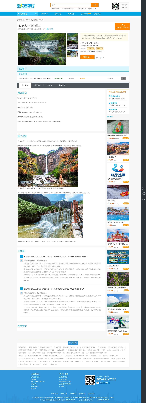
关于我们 (73, 394)
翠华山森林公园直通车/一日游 (75, 353)
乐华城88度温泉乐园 (69, 347)
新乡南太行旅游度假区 (92, 361)
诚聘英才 (82, 394)
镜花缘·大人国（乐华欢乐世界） (86, 347)
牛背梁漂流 (57, 347)
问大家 (49, 85)
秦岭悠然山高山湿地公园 (118, 358)
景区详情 (37, 85)
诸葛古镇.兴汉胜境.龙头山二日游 (52, 355)
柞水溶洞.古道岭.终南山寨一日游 (76, 350)
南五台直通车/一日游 (39, 353)
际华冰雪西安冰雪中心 (68, 8)
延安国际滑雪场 (23, 364)
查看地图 (50, 29)
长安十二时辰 (92, 8)
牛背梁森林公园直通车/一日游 (56, 353)
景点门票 (64, 394)
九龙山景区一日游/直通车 (73, 358)
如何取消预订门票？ (65, 381)
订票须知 (33, 379)
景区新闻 (84, 14)
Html (97, 397)
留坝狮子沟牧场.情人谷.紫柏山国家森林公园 (51, 358)
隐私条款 (91, 394)
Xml (100, 397)
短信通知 (33, 388)
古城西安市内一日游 (24, 353)
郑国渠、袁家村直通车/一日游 (96, 350)
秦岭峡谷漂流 (55, 8)
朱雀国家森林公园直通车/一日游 (28, 350)
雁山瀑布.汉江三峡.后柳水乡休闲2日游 (30, 355)
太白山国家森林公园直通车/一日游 (96, 353)
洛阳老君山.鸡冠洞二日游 (110, 355)
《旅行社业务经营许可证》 (86, 400)
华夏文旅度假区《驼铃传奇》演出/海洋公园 (96, 358)
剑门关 (45, 364)
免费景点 (71, 14)
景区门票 (58, 14)
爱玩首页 (54, 394)
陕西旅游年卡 (102, 347)
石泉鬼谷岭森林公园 (44, 361)
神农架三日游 (79, 361)
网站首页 (44, 14)
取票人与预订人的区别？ (38, 381)
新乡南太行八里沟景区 (119, 361)
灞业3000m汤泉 (105, 361)
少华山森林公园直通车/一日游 (27, 358)
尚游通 (111, 397)
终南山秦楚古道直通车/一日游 (116, 350)
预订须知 (25, 85)
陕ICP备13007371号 (104, 400)
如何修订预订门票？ (65, 384)
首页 (27, 20)
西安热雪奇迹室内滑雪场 (47, 350)
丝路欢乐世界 (82, 8)
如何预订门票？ (35, 377)
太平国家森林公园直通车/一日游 (117, 347)
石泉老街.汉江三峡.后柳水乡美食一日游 (76, 355)
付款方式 (33, 384)
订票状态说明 (63, 379)
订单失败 (62, 386)
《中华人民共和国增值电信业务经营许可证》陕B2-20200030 (57, 400)
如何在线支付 (35, 386)
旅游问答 (97, 14)
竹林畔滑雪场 (53, 364)
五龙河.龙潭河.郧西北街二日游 (27, 361)
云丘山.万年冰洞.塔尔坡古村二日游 (63, 361)
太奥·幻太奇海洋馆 (35, 364)
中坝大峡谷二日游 (95, 355)
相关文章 (62, 85)
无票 (123, 78)
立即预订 (87, 57)
